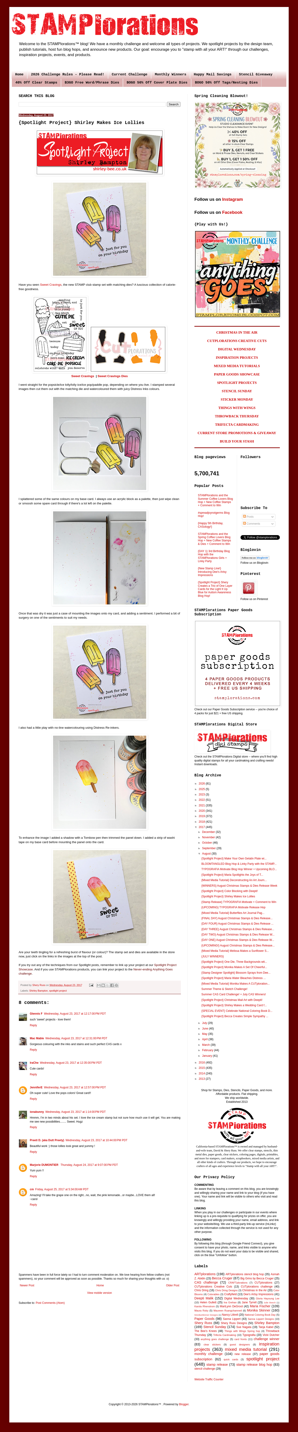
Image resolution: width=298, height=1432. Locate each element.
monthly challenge (208, 1354)
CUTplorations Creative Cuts (213, 1286)
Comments (251, 523)
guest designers (240, 1344)
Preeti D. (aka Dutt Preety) (47, 1140)
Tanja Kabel (265, 1327)
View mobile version (99, 1293)
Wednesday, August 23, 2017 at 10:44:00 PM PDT (96, 1140)
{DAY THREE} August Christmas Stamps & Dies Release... (237, 929)
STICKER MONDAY (237, 399)
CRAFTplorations (237, 1282)
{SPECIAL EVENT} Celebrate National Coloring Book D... (236, 1011)
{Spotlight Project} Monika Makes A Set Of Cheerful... (234, 967)
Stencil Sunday (214, 1327)
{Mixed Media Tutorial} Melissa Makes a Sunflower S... (235, 950)
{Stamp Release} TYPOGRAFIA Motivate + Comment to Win (238, 902)
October (207, 842)
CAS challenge (206, 1282)
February (208, 1050)
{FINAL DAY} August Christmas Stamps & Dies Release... (237, 918)
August (207, 853)
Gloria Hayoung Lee (267, 1298)
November (209, 837)
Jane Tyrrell (249, 1302)
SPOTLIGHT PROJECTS (237, 383)
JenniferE (36, 1087)
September (209, 848)
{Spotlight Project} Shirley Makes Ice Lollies (228, 896)
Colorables (213, 1294)
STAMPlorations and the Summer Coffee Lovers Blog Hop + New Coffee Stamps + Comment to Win (215, 500)
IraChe (34, 1062)
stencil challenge (204, 1368)
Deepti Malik (203, 1298)
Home (19, 75)
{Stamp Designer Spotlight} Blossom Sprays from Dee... (236, 972)
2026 (202, 783)
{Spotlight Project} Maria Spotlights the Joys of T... (232, 874)
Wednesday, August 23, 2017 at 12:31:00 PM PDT (76, 1038)
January (207, 1055)
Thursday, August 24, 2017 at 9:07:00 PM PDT (89, 1165)
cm (32, 1189)
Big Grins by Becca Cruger (257, 1278)
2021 (202, 805)
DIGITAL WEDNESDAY (237, 349)
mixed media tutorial (246, 1349)
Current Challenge (129, 75)
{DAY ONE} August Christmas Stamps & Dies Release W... (237, 940)
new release (242, 1354)
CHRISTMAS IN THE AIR (236, 332)
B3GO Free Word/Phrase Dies (92, 83)
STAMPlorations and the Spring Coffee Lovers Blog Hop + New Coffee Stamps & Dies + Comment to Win (214, 539)
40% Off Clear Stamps (36, 83)
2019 (202, 816)
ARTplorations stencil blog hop (245, 1274)
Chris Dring (201, 1290)
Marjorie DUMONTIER (44, 1165)
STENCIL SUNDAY (237, 391)
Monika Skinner (258, 1310)
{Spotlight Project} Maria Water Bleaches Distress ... (233, 978)
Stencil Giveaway (255, 75)
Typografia (249, 1335)
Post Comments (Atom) (50, 1303)
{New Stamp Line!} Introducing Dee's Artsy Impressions (212, 572)
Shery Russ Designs (234, 1323)
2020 (202, 810)
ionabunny (37, 1111)
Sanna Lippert (232, 1319)
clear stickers (212, 1344)
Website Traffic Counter (209, 1379)
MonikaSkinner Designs (206, 1315)
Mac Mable (37, 1038)
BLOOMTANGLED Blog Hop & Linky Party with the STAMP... (239, 863)
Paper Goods (204, 1319)
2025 (202, 789)
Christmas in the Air (254, 1290)
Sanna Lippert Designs (261, 1319)
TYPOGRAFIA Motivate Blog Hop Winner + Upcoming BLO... (239, 869)
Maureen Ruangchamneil (227, 1310)
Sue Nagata (243, 1327)
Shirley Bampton (38, 990)
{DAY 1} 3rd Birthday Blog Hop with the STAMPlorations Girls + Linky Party (214, 556)
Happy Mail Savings (212, 75)
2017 (202, 827)
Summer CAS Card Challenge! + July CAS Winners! (233, 994)
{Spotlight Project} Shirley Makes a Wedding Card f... (234, 1005)
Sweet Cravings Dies (113, 376)
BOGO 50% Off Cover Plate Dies (157, 83)
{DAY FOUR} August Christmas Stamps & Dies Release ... (237, 923)
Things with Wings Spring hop (242, 1331)
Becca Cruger (222, 1278)
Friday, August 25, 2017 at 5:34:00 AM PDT (61, 1189)
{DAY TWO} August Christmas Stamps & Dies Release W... (237, 934)
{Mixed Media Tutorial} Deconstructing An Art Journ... (234, 880)
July (205, 1023)
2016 (202, 1062)
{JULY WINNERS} (212, 956)
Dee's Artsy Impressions (259, 1294)
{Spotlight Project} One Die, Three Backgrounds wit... (234, 961)
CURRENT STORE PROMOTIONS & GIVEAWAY (237, 433)
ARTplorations (205, 1274)
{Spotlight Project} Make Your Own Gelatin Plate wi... (234, 858)
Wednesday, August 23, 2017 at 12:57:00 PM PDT (75, 1087)
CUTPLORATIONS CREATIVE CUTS (237, 341)
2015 (202, 1068)
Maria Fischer (260, 1306)
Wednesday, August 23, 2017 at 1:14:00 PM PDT (75, 1111)
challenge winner (266, 1339)
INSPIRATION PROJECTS (237, 357)
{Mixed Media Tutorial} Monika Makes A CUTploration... (235, 983)
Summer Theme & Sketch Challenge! (224, 989)
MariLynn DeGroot (231, 1306)
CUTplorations (263, 1282)
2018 (202, 821)
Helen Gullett (208, 1302)
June (205, 1028)
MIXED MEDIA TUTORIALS (237, 366)
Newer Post (27, 1285)
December (209, 832)
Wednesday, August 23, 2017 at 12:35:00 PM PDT (71, 1062)
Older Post (172, 1285)
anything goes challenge (215, 1339)
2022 (202, 800)
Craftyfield (230, 1294)
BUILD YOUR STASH (237, 441)
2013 (202, 1078)
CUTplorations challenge (257, 1286)
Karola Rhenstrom (204, 1306)
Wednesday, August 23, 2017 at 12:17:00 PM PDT (75, 1013)
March (206, 1044)
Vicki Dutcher (271, 1335)
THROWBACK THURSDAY (237, 416)
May (205, 1034)
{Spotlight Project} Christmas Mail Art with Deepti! (231, 1000)
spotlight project (58, 990)
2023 (202, 794)
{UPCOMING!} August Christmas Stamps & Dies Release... (238, 945)
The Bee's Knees (205, 1331)
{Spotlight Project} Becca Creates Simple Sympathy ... (234, 1016)
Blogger (184, 1404)
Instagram (232, 199)
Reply (33, 1025)
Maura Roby (201, 1310)
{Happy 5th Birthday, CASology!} (210, 525)
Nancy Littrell (230, 1314)
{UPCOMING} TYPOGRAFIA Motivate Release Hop (233, 907)
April (205, 1039)
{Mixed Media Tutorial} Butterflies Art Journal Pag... (232, 913)
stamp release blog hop (254, 1364)
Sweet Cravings (50, 284)
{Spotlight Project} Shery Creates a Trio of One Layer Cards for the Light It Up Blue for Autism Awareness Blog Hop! (215, 589)
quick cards (231, 1359)
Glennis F (36, 1013)
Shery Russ (203, 1323)
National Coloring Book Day (260, 1314)
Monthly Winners (170, 75)
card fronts (240, 1339)
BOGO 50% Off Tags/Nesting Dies (226, 83)
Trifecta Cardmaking (224, 1335)
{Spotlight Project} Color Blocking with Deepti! (229, 891)
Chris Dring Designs (226, 1290)
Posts (248, 516)
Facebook (232, 212)
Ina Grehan (230, 1302)
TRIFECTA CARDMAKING (237, 424)
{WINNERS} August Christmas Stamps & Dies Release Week (239, 885)
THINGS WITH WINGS (237, 408)
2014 (202, 1073)
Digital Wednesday (236, 1298)
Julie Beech (270, 1302)
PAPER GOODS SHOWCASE (237, 374)
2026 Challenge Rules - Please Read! (67, 75)
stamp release (217, 1364)
